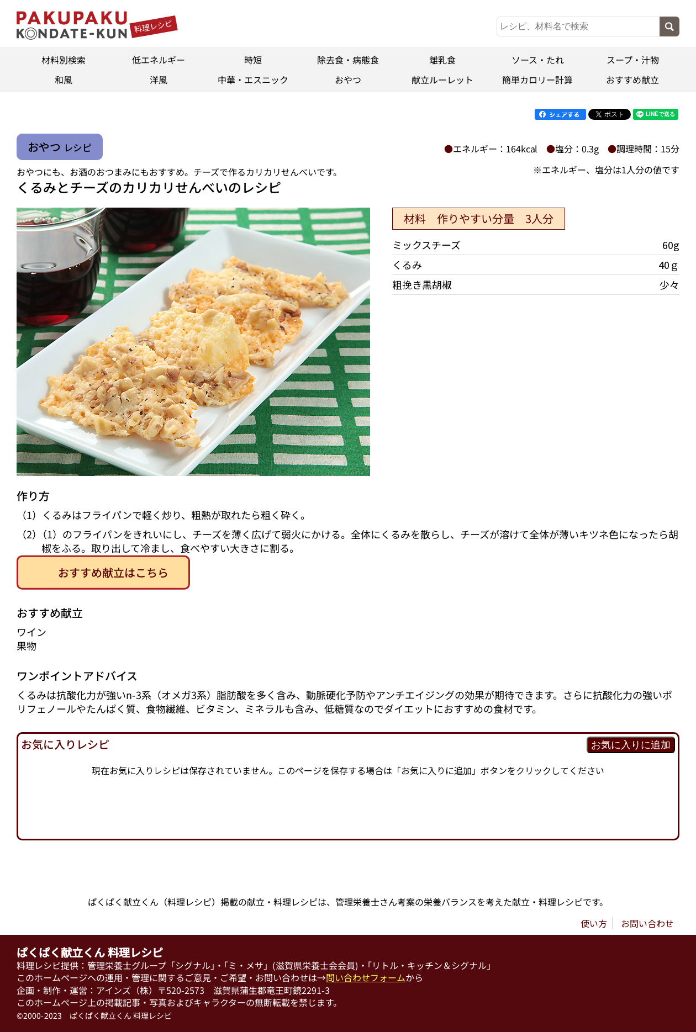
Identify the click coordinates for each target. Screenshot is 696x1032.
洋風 (158, 79)
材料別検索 (63, 59)
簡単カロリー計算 (537, 79)
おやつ (348, 79)
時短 (253, 59)
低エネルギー (158, 59)
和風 (63, 79)
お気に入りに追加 (631, 744)
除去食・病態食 (348, 59)
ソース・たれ (538, 59)
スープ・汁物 (632, 59)
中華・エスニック (253, 79)
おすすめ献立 (632, 79)
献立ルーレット (443, 79)
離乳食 (443, 59)
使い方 (594, 923)
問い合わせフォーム (365, 977)
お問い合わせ (647, 923)
